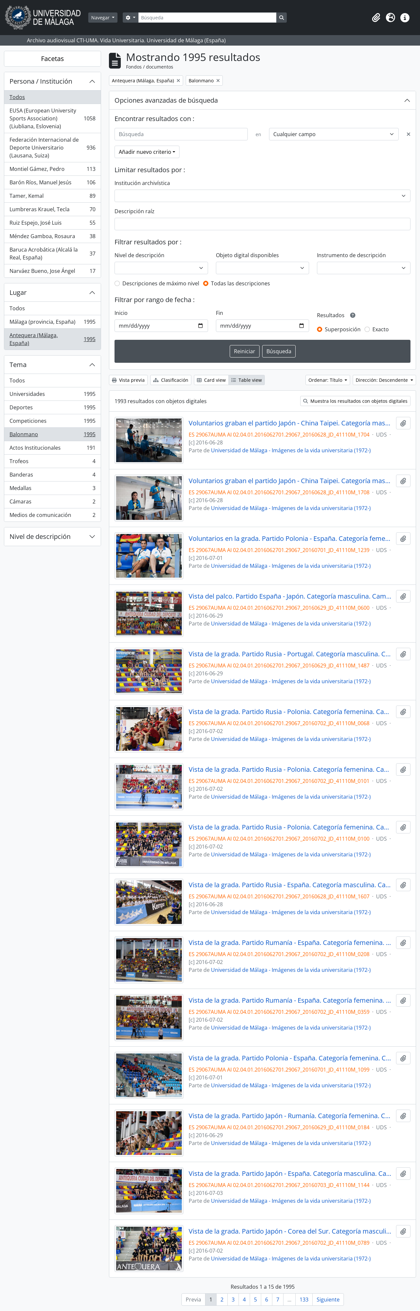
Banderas (52, 476)
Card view (211, 380)
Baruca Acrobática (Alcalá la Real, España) (52, 253)
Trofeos (52, 462)
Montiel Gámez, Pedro (52, 170)
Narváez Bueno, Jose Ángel (52, 272)
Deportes (52, 408)
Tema (18, 364)
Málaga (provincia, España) (52, 323)
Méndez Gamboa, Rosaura (52, 237)
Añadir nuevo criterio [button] (145, 151)
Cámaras (52, 503)
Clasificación (170, 380)
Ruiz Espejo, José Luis (52, 224)
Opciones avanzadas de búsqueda (166, 100)
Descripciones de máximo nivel (160, 283)
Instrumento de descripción (351, 255)
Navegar (101, 17)
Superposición (343, 329)
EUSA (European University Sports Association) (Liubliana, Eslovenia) (52, 118)
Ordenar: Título (326, 380)
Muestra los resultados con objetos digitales (355, 401)
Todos (17, 97)
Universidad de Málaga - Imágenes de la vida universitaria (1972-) (291, 450)
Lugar (18, 292)
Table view (246, 380)
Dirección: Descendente (382, 380)
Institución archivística (142, 183)
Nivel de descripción (40, 536)
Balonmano (52, 435)
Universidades (52, 395)
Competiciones (52, 422)
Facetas (52, 58)
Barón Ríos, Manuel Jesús (52, 183)
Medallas (52, 489)
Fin (219, 313)
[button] (376, 17)
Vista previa (128, 380)
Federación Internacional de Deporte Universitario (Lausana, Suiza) (52, 147)
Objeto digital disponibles (247, 255)
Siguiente (328, 1299)
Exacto (380, 329)
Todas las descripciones (240, 283)
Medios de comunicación (52, 516)
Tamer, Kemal (52, 197)
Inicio (121, 313)
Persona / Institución (41, 81)
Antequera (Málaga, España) (52, 339)
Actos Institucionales (52, 449)
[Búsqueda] (207, 17)
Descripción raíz (135, 211)
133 (304, 1299)
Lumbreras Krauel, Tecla (52, 210)
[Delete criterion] (408, 134)
